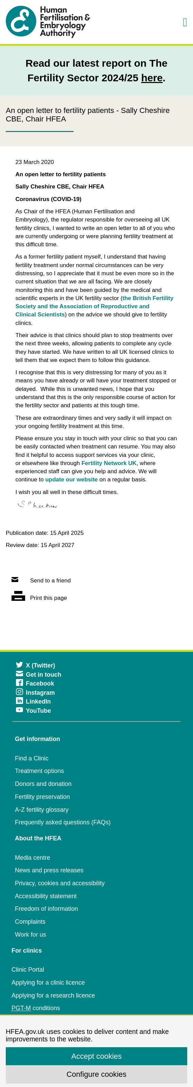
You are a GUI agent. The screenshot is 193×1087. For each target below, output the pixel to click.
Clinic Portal (28, 969)
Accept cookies (96, 1056)
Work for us (30, 934)
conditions (36, 1008)
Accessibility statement (46, 896)
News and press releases (49, 870)
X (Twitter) (35, 665)
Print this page (39, 598)
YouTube (33, 710)
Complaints (30, 921)
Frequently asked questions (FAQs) (63, 822)
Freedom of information (46, 908)
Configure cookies (96, 1074)
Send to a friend (41, 580)
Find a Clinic (32, 758)
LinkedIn (33, 701)
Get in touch (38, 674)
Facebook (35, 683)
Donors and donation (43, 783)
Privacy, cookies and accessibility (60, 883)
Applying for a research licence (53, 995)
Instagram (35, 692)
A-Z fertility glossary (42, 809)
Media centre (32, 857)
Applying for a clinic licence (48, 982)
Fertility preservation (42, 796)
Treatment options (39, 771)
